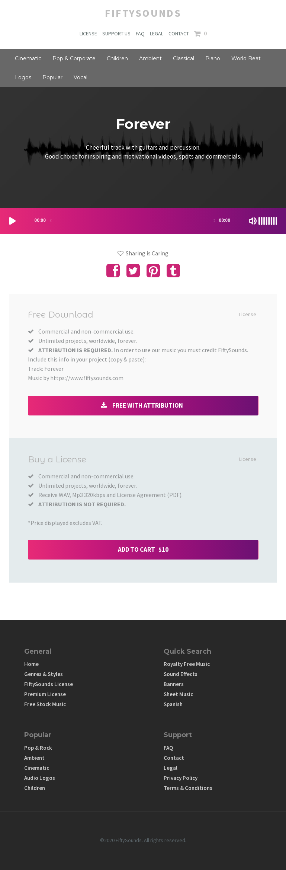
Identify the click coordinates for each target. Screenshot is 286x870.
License (247, 314)
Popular (52, 77)
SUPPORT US (116, 33)
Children (117, 58)
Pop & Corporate (74, 58)
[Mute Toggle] (253, 221)
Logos (23, 77)
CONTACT (178, 33)
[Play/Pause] (12, 221)
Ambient (150, 58)
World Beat (246, 58)
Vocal (80, 77)
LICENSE (88, 33)
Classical (183, 58)
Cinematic (28, 58)
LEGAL (156, 33)
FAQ (140, 33)
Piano (212, 58)
